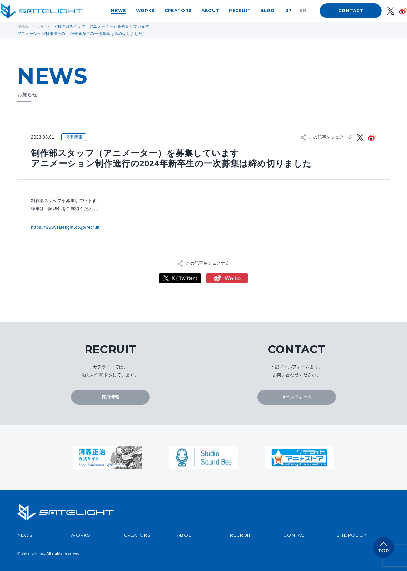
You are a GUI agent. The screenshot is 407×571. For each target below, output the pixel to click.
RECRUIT (240, 10)
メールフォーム (296, 396)
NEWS (118, 10)
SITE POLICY (352, 535)
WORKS (145, 10)
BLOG (267, 10)
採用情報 (110, 396)
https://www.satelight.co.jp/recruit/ (66, 227)
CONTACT (350, 10)
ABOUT (210, 10)
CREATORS (178, 10)
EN (303, 10)
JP (289, 10)
